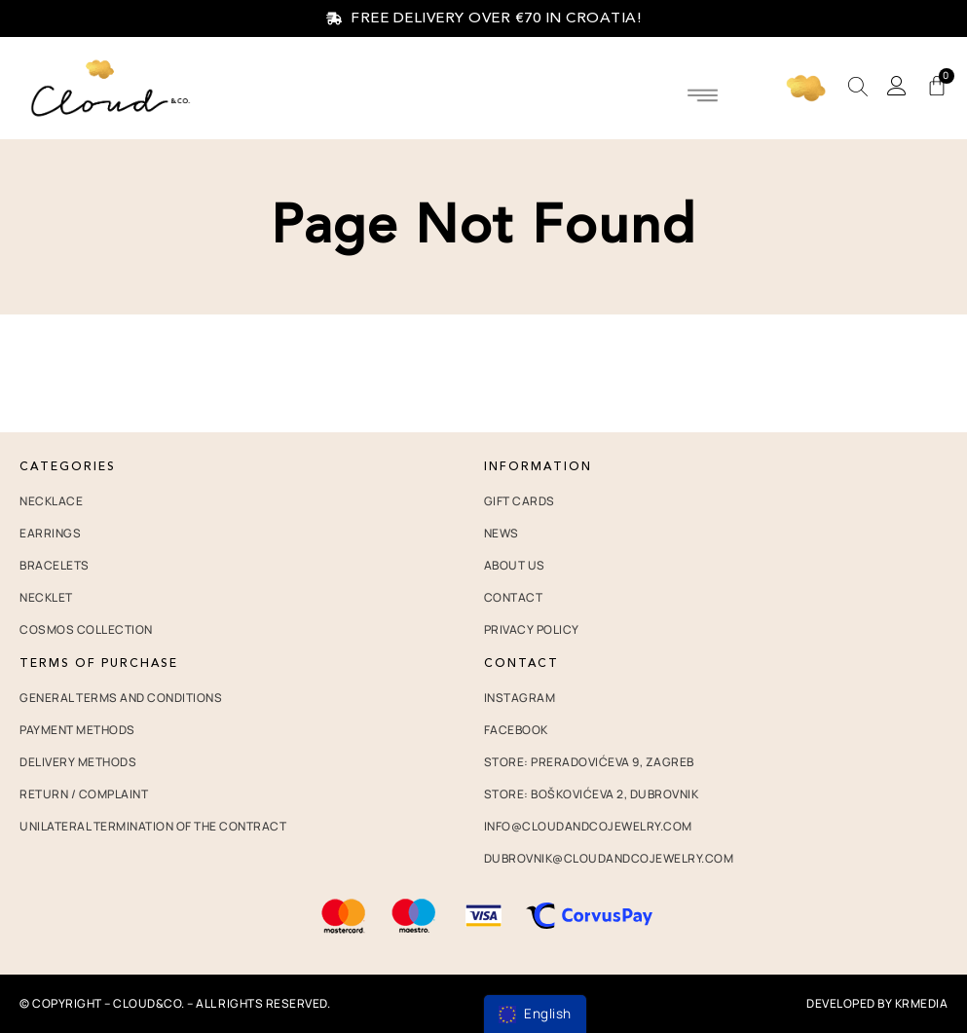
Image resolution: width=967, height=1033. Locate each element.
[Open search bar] (858, 87)
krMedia (921, 1003)
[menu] (535, 1014)
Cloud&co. (149, 1003)
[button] (702, 93)
